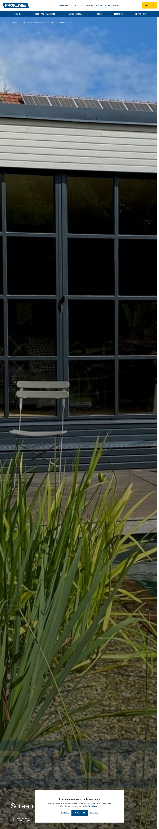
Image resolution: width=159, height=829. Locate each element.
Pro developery (63, 5)
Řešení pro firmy (76, 14)
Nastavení (65, 813)
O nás (107, 5)
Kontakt (116, 5)
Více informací (93, 806)
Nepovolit (94, 813)
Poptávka (149, 5)
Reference (118, 14)
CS (128, 5)
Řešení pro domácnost (45, 14)
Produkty (17, 14)
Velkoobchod (78, 5)
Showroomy (140, 14)
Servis (99, 14)
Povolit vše (79, 813)
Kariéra (99, 5)
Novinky (89, 5)
